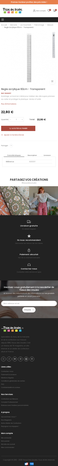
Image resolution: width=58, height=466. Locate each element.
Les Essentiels (25, 25)
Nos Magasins (6, 420)
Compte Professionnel (9, 402)
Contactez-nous (7, 371)
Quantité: (5, 119)
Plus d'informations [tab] (8, 104)
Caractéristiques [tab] (14, 155)
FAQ (2, 384)
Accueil (4, 25)
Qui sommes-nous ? (8, 417)
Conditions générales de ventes (13, 381)
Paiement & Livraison (9, 374)
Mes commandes (7, 447)
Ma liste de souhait (8, 444)
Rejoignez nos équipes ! (10, 426)
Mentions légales (7, 378)
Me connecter (6, 438)
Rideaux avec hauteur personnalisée (14, 405)
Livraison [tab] (47, 155)
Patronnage (39, 25)
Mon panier (5, 441)
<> (11, 145)
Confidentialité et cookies (10, 387)
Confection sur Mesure (9, 399)
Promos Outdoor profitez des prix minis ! (29, 2)
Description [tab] (32, 155)
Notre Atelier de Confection (11, 423)
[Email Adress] (29, 303)
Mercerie (13, 25)
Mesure (50, 25)
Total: (32, 119)
